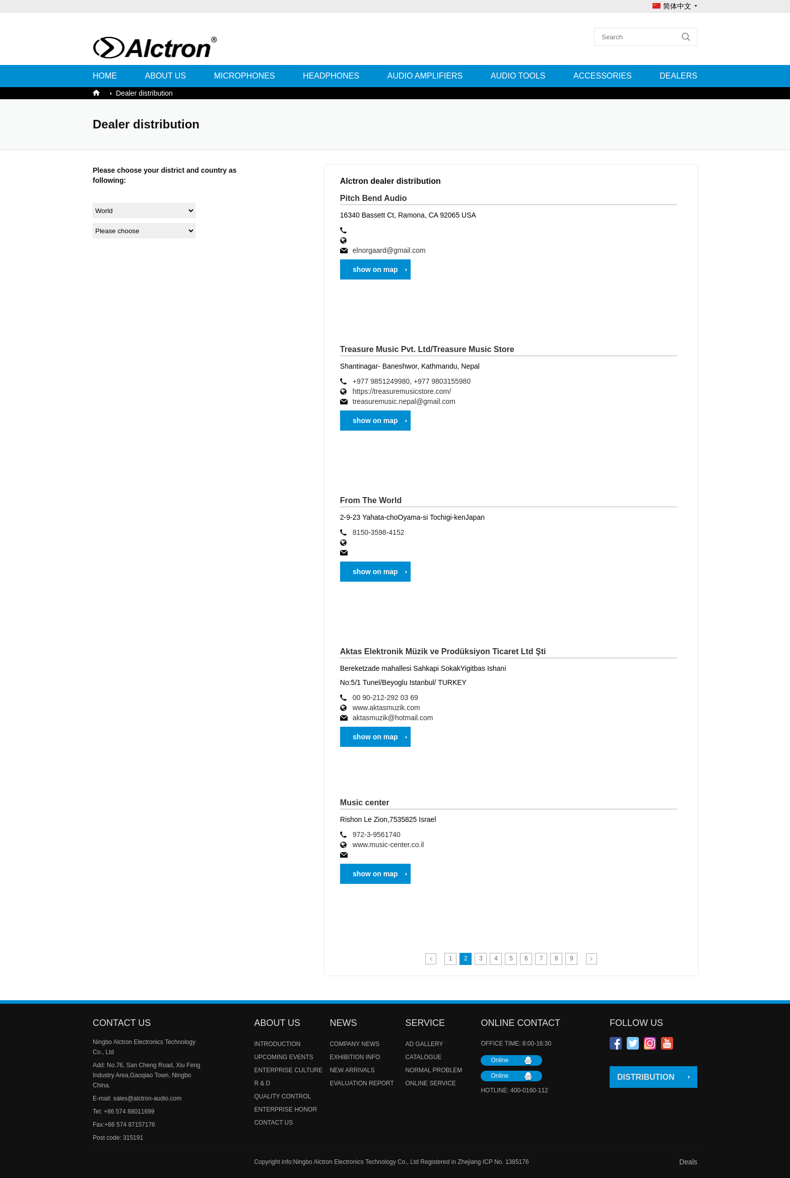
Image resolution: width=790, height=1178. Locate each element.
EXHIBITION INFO (355, 1057)
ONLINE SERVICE (430, 1083)
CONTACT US (273, 1122)
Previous (430, 958)
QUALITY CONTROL (282, 1096)
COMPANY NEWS (354, 1044)
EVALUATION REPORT (361, 1083)
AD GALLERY (424, 1044)
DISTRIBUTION (646, 1077)
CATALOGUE (423, 1057)
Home (105, 76)
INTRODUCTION (277, 1044)
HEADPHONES (331, 76)
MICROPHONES (244, 76)
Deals (688, 1162)
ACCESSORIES (602, 76)
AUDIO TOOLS (518, 76)
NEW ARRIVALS (352, 1070)
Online (499, 1060)
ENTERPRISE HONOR (285, 1109)
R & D (262, 1083)
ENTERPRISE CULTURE (288, 1070)
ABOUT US (165, 76)
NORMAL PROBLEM (433, 1070)
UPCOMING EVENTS (283, 1057)
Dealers (678, 76)
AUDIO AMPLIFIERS (425, 76)
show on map (375, 269)
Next (591, 958)
